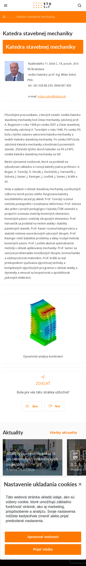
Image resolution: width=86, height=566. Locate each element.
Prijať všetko (43, 549)
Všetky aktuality (63, 432)
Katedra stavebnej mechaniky (40, 46)
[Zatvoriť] (5, 5)
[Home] (4, 17)
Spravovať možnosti (43, 537)
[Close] (80, 484)
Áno (32, 406)
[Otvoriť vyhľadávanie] (79, 5)
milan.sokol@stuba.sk (52, 96)
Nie (54, 406)
